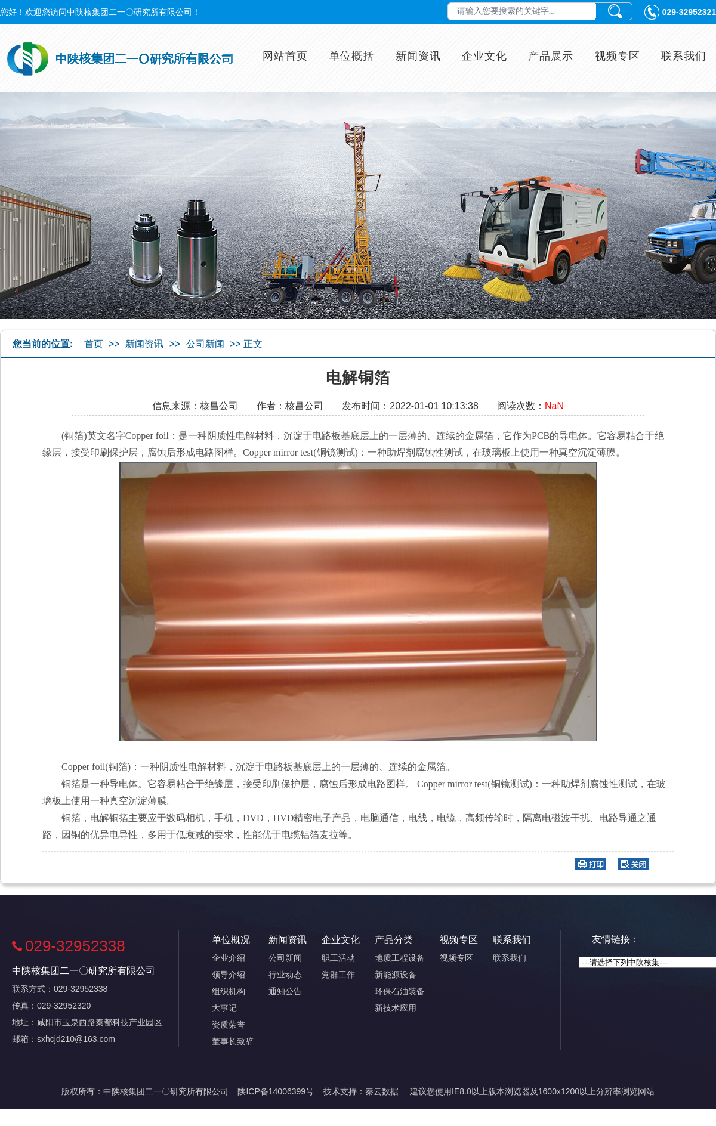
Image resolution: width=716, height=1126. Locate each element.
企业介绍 (228, 958)
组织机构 (228, 991)
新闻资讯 (418, 56)
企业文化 (484, 56)
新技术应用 (395, 1008)
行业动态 (285, 974)
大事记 (224, 1008)
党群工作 (338, 974)
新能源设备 (395, 974)
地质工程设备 (400, 958)
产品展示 (550, 56)
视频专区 (617, 56)
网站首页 (285, 56)
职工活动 (338, 958)
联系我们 (683, 56)
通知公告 (285, 991)
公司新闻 (205, 344)
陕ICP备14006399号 (275, 1091)
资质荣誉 (228, 1024)
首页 (93, 344)
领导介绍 (228, 974)
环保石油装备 (400, 991)
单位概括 (351, 56)
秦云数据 (382, 1091)
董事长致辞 (233, 1041)
